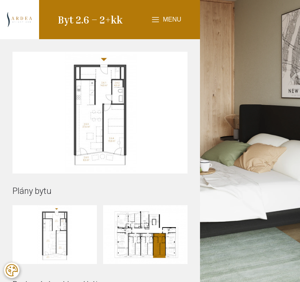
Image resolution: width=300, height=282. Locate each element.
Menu (172, 19)
